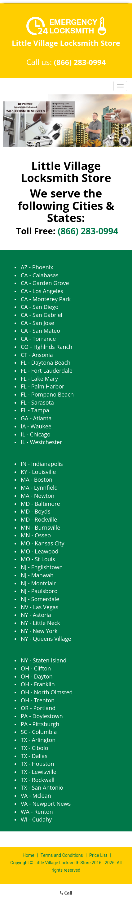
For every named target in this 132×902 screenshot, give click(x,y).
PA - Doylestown (42, 716)
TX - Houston (37, 763)
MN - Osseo (36, 535)
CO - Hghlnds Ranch (46, 346)
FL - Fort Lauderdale (47, 370)
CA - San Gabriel (41, 315)
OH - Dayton (37, 676)
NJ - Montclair (38, 583)
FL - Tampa (35, 410)
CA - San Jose (37, 323)
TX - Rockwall (38, 779)
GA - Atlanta (36, 418)
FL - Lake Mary (39, 378)
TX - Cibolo (34, 748)
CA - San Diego (40, 306)
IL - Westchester (41, 442)
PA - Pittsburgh (40, 724)
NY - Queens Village (46, 638)
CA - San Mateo (40, 330)
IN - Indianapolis (42, 463)
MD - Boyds (35, 511)
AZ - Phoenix (37, 267)
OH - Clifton (36, 668)
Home (29, 855)
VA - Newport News (46, 803)
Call (66, 893)
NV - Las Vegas (39, 607)
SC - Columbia (39, 731)
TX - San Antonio (42, 787)
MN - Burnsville (40, 527)
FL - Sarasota (37, 402)
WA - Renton (37, 811)
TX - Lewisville (38, 771)
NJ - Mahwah (37, 575)
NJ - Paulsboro (39, 591)
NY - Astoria (36, 614)
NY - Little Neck (40, 623)
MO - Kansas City (42, 543)
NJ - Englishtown (42, 567)
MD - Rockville (39, 519)
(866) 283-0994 (80, 62)
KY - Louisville (38, 471)
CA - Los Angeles (42, 291)
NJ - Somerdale (40, 599)
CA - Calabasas (40, 275)
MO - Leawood (39, 551)
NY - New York (39, 631)
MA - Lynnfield (39, 487)
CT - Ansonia (37, 354)
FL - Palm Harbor (42, 386)
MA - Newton (38, 495)
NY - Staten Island (44, 660)
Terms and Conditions (62, 855)
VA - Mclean (36, 795)
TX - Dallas (34, 756)
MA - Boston (36, 479)
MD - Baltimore (40, 503)
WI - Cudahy (36, 819)
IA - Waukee (36, 426)
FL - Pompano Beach (47, 394)
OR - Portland (38, 708)
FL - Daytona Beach (45, 362)
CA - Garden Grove (45, 283)
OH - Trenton (38, 700)
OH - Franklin (38, 684)
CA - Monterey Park (46, 299)
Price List (98, 855)
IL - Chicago (36, 434)
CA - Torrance (38, 338)
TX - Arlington (38, 740)
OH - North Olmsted (47, 692)
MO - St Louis (38, 559)
